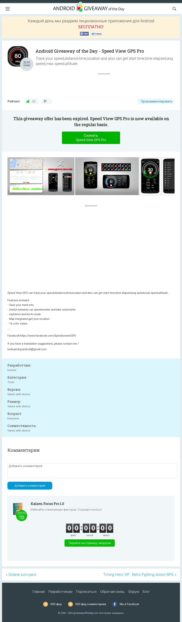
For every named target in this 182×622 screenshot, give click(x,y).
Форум (133, 592)
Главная (38, 592)
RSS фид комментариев (90, 604)
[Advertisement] (105, 84)
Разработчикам (60, 592)
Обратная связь (112, 592)
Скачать (91, 137)
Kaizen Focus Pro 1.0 (47, 503)
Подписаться (86, 592)
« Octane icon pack (21, 574)
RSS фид (56, 604)
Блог (146, 592)
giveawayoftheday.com (85, 613)
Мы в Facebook (129, 604)
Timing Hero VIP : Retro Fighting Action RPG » (139, 574)
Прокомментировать (157, 101)
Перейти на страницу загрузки (90, 543)
